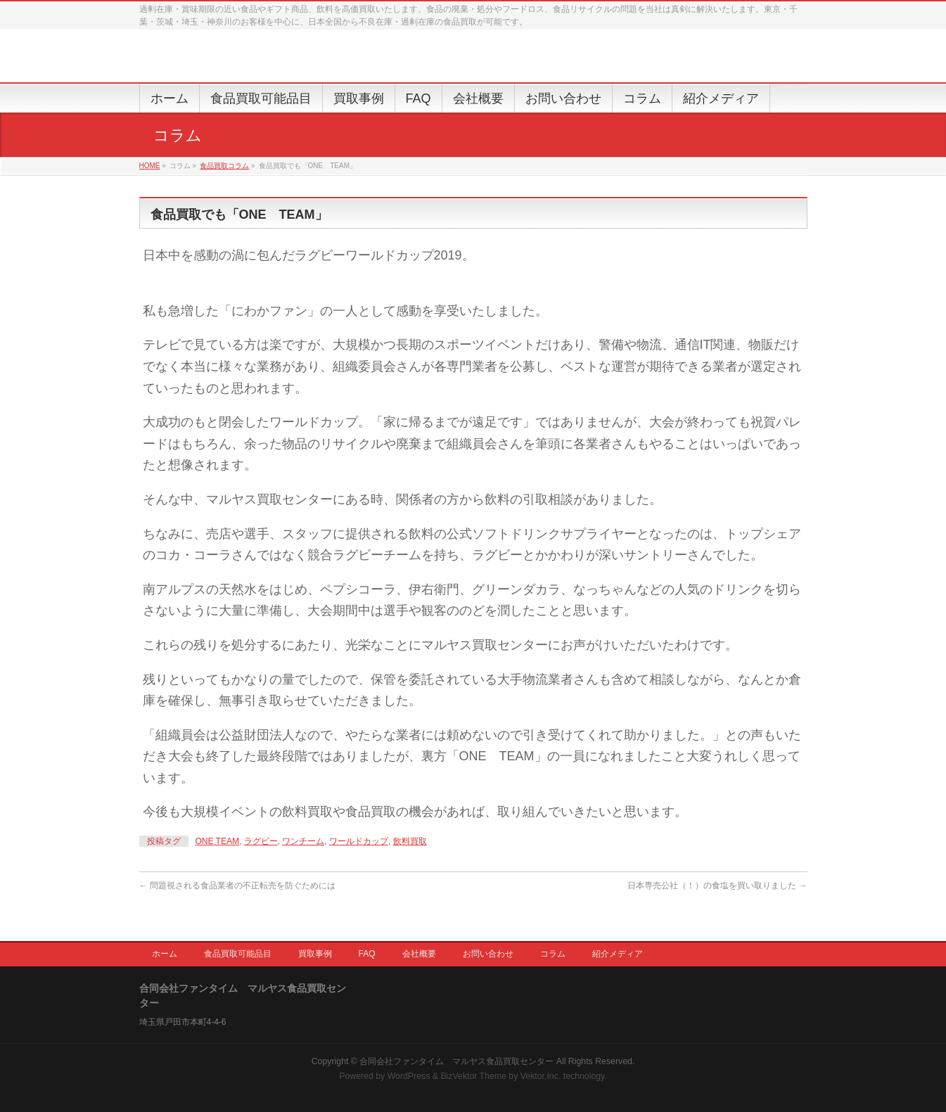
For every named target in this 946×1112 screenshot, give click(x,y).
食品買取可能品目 (237, 954)
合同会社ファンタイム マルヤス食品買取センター (456, 1061)
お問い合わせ (488, 954)
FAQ (367, 954)
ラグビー (261, 841)
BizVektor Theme (473, 1076)
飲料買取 (410, 841)
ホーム (164, 954)
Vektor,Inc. (540, 1076)
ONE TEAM (217, 841)
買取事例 (315, 954)
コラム (552, 954)
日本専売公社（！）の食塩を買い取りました (717, 885)
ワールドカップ (358, 841)
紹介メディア (617, 954)
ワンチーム (303, 841)
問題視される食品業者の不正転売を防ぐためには (237, 885)
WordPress (409, 1076)
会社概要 (419, 954)
